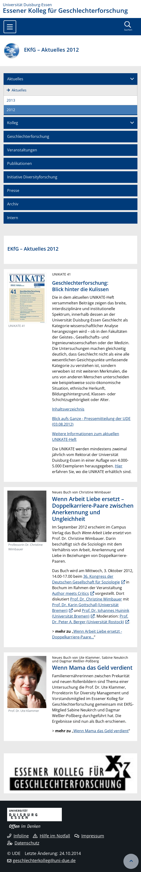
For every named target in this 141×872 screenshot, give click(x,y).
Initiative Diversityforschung (32, 177)
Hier (118, 466)
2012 (11, 109)
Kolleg (12, 122)
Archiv (12, 204)
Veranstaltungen (22, 150)
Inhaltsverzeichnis (68, 409)
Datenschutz (23, 843)
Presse (13, 190)
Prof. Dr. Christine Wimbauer (96, 599)
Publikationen (19, 163)
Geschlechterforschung (28, 136)
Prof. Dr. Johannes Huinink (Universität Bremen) (90, 613)
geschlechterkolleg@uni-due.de (44, 860)
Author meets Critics (70, 593)
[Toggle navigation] (10, 26)
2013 (11, 100)
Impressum (89, 836)
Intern (12, 217)
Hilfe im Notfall (51, 836)
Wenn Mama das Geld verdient (101, 730)
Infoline (18, 836)
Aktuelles (15, 78)
